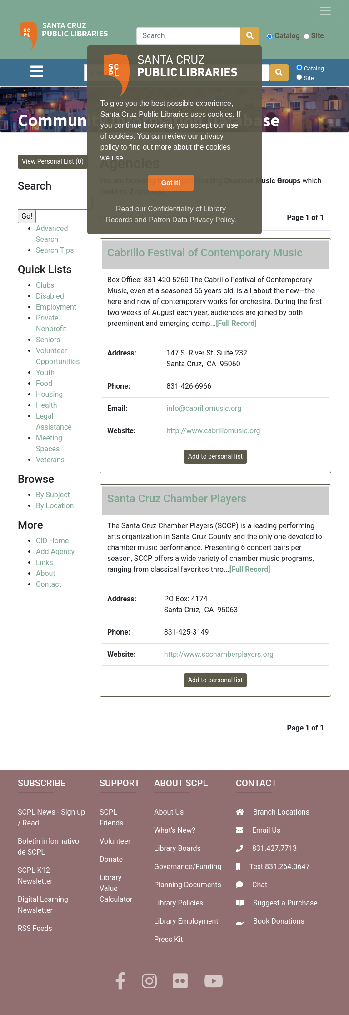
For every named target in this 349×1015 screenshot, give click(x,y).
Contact (48, 584)
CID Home (52, 540)
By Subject (53, 494)
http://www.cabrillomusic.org (213, 430)
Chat (259, 884)
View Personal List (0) (53, 161)
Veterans (50, 459)
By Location (55, 505)
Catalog (283, 35)
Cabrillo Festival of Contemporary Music (205, 252)
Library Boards (177, 848)
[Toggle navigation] (325, 11)
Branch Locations (281, 812)
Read (31, 823)
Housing (49, 394)
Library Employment (186, 921)
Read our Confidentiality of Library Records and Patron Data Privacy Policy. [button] (170, 214)
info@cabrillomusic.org (203, 408)
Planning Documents (187, 884)
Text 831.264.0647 (279, 866)
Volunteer (115, 841)
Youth (45, 372)
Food (44, 383)
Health (46, 405)
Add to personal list (215, 456)
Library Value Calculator (116, 888)
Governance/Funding (187, 866)
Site (314, 35)
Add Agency (55, 551)
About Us (169, 812)
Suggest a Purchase (285, 903)
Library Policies (178, 903)
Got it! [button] (170, 182)
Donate (111, 859)
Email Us (266, 830)
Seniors (48, 339)
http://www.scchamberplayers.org (219, 654)
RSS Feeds (35, 928)
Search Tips (55, 250)
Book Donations (278, 921)
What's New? (174, 830)
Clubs (45, 285)
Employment (56, 307)
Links (44, 562)
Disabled (50, 296)
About (45, 573)
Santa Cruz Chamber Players (176, 498)
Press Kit (168, 939)
